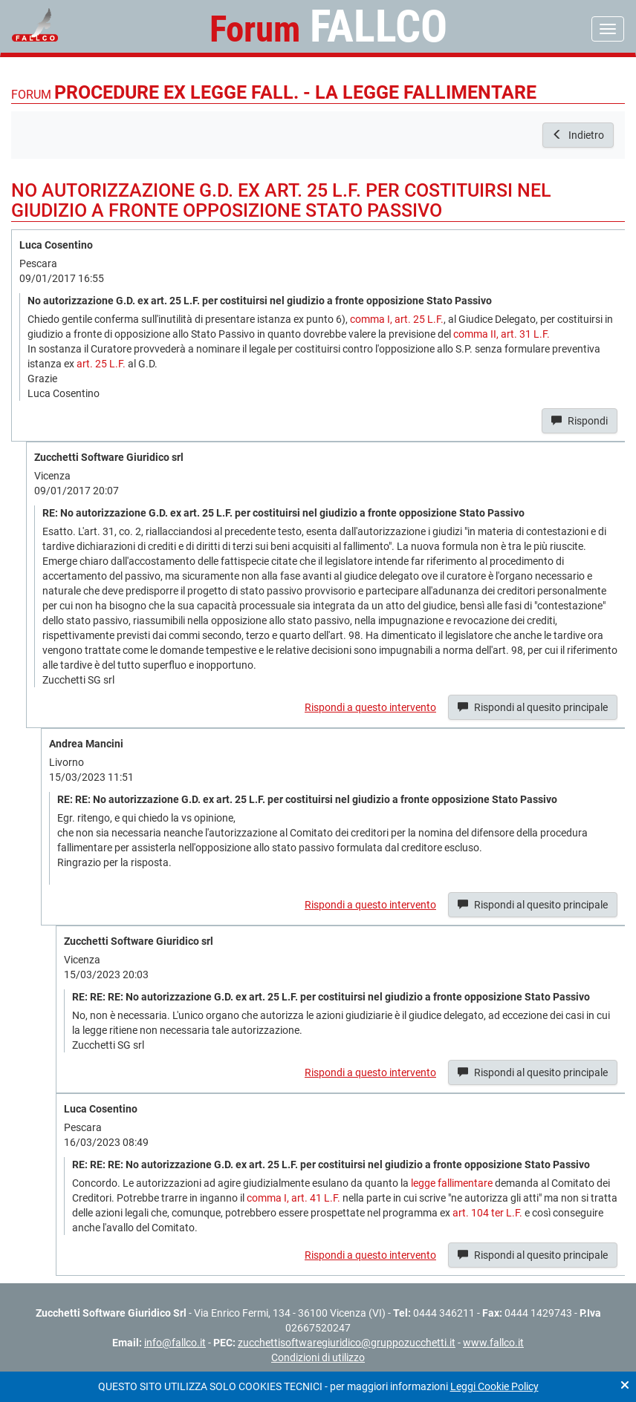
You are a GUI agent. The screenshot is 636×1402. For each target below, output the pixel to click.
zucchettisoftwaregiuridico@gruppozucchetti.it (346, 1343)
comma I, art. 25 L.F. (397, 319)
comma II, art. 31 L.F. (501, 334)
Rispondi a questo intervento (370, 707)
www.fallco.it (493, 1343)
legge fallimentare (452, 1183)
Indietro (578, 135)
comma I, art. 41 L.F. (293, 1198)
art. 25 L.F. (101, 364)
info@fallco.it (175, 1343)
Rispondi (579, 421)
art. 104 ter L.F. (487, 1213)
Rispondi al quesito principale (533, 707)
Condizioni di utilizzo (318, 1357)
